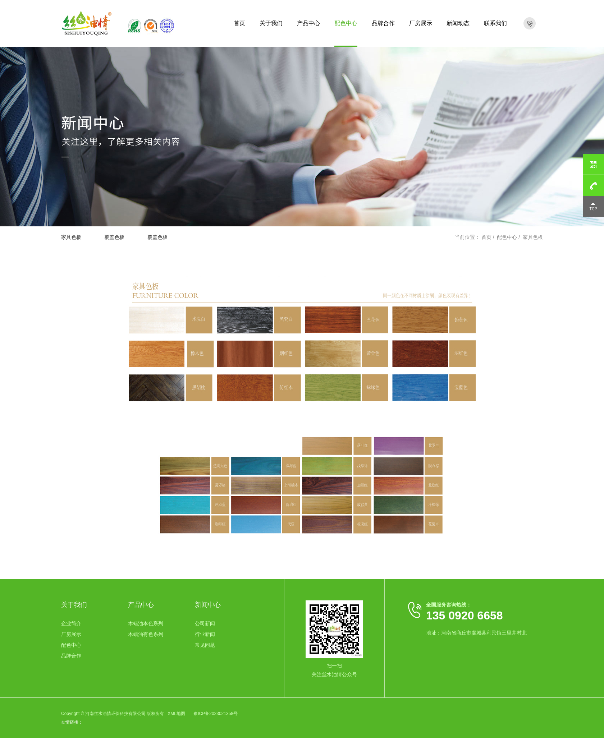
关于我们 (271, 23)
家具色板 (71, 237)
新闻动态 (458, 23)
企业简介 (71, 623)
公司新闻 (205, 623)
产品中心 (308, 23)
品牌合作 (383, 23)
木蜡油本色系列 (145, 623)
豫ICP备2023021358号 (215, 713)
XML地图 (176, 713)
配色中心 (345, 23)
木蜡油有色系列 (145, 634)
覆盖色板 (114, 237)
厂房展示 (420, 23)
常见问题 (205, 645)
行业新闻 (205, 634)
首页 (239, 23)
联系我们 (495, 23)
